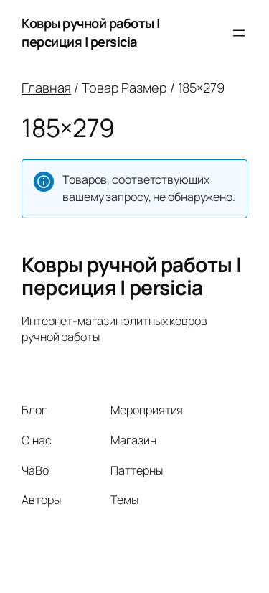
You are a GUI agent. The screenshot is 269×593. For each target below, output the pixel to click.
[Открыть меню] (238, 33)
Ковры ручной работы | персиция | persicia (91, 32)
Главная (46, 87)
